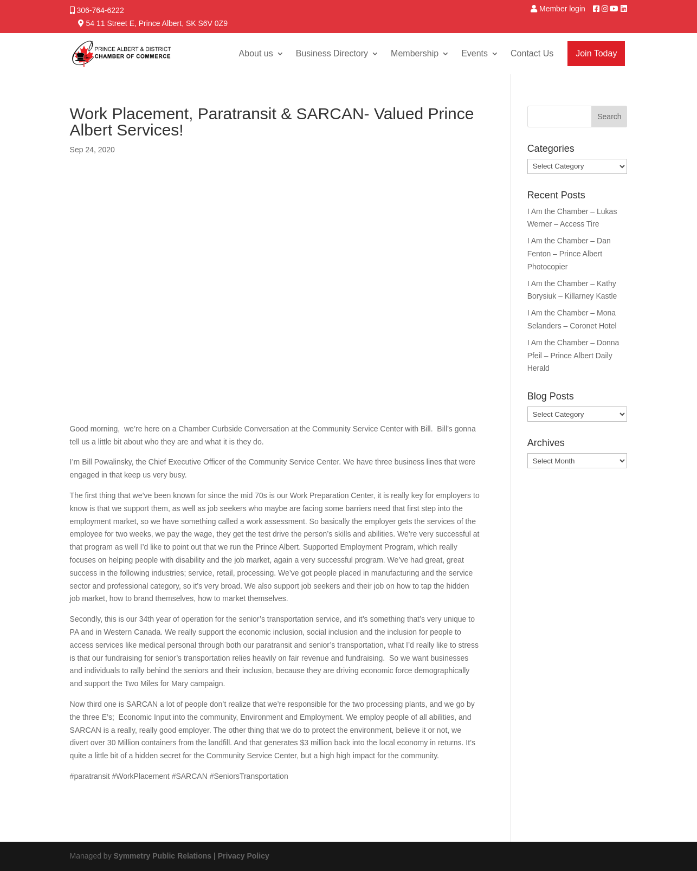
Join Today (596, 53)
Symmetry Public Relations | (166, 855)
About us (256, 53)
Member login (562, 8)
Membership (414, 53)
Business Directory (332, 53)
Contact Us (532, 53)
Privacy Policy (243, 855)
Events (474, 53)
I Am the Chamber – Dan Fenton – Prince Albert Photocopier (569, 253)
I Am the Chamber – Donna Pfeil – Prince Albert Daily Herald (573, 355)
